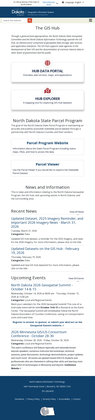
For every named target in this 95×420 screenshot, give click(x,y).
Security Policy (49, 399)
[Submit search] (30, 20)
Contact (76, 399)
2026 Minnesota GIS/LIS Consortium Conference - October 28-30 (39, 334)
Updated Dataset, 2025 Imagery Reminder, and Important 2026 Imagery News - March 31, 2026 (47, 222)
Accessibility (64, 399)
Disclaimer (19, 399)
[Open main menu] (90, 20)
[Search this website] (14, 20)
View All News (77, 211)
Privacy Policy (33, 399)
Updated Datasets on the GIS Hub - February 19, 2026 (45, 250)
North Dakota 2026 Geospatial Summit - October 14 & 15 (42, 287)
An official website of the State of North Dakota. (34, 3)
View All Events (76, 278)
